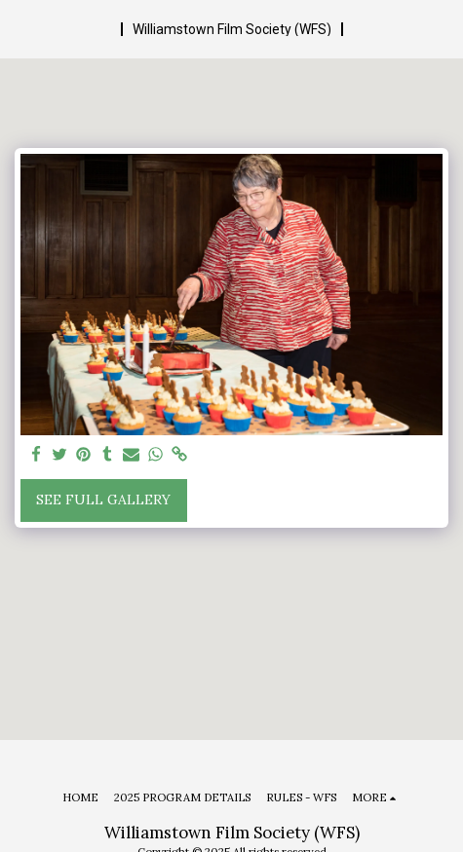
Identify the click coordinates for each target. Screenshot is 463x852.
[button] (21, 28)
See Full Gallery (103, 499)
